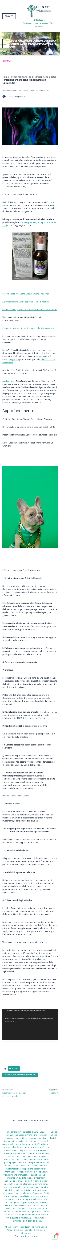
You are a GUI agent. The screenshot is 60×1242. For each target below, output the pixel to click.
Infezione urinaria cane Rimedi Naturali (20, 1075)
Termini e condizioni (21, 1227)
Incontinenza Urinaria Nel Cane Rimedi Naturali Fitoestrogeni (29, 434)
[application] (30, 1024)
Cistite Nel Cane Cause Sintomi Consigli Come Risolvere (27, 419)
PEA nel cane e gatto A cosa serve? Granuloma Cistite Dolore (29, 309)
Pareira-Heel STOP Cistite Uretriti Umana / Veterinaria (26, 293)
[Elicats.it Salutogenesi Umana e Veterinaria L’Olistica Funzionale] (39, 16)
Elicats (9, 96)
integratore (14, 359)
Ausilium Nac (8, 381)
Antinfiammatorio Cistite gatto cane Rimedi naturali (25, 301)
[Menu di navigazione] (9, 16)
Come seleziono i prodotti (27, 1236)
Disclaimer (18, 1230)
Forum (7, 61)
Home (5, 76)
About (8, 1227)
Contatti (28, 1230)
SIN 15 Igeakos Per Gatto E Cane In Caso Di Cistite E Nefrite (28, 427)
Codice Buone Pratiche (54, 1135)
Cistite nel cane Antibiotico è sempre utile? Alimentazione (28, 328)
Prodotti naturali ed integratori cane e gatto (33, 76)
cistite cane (13, 1069)
